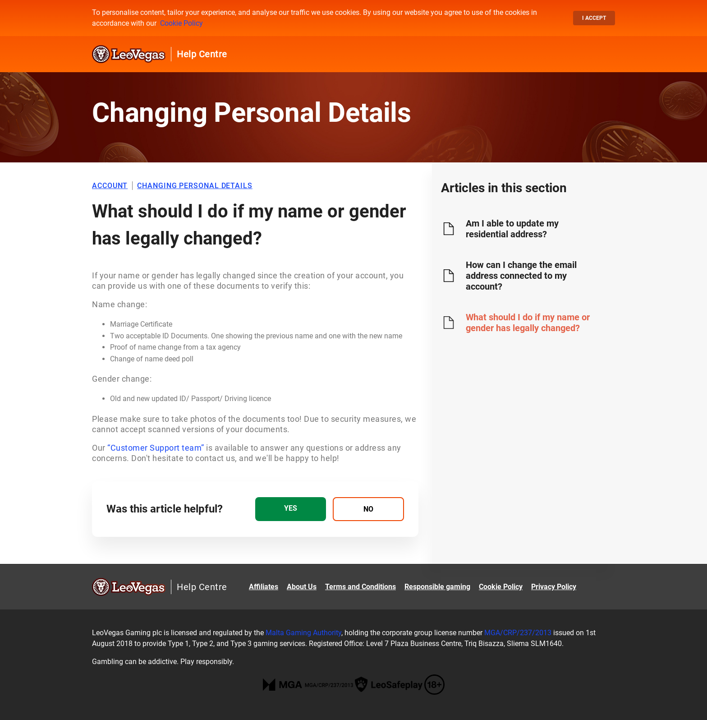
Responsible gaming (437, 586)
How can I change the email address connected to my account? (521, 275)
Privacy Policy (553, 586)
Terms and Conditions (360, 586)
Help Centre (202, 54)
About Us (302, 586)
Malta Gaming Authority (303, 632)
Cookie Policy (181, 23)
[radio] (290, 509)
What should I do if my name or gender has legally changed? (528, 322)
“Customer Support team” (155, 447)
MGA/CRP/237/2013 (517, 632)
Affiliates (263, 586)
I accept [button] (594, 18)
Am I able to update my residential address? (512, 229)
